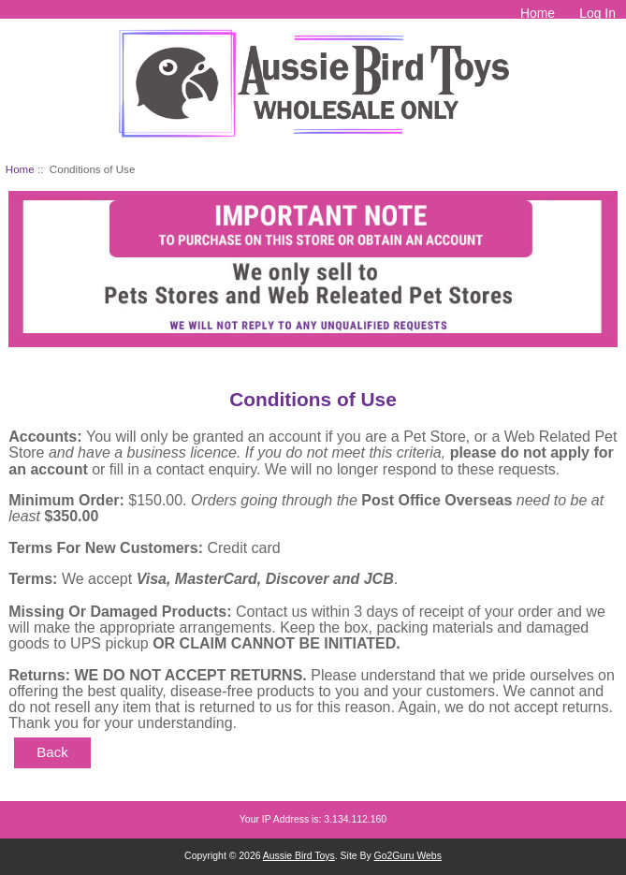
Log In (597, 13)
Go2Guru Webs (408, 856)
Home (537, 13)
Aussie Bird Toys (299, 856)
